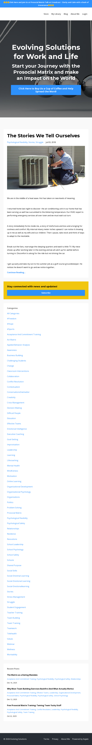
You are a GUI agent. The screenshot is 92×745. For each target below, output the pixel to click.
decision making (14, 408)
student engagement (16, 607)
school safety (13, 555)
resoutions (12, 539)
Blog (66, 14)
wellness (11, 649)
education (11, 418)
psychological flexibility (17, 142)
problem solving (14, 507)
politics (10, 502)
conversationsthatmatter (18, 392)
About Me (75, 14)
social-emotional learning (18, 581)
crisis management (15, 402)
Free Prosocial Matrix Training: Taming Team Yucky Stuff (34, 705)
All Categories (13, 313)
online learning (14, 481)
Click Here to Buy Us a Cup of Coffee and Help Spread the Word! (46, 90)
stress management (16, 597)
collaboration (13, 376)
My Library (56, 14)
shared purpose (14, 565)
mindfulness (12, 471)
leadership (12, 450)
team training (13, 623)
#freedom (11, 318)
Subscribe (46, 293)
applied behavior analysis (18, 345)
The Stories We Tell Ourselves (43, 136)
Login (84, 14)
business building (15, 355)
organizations (13, 497)
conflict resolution (15, 381)
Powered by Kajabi (80, 739)
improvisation (13, 444)
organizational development (20, 486)
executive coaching (15, 434)
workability (12, 654)
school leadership (15, 544)
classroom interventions (18, 371)
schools (10, 560)
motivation (12, 476)
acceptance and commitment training (24, 334)
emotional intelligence (17, 429)
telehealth (12, 633)
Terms (46, 739)
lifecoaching (12, 460)
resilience (11, 534)
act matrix (11, 339)
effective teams (14, 423)
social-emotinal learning (18, 576)
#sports (10, 329)
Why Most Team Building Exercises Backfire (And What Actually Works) (40, 688)
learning (11, 455)
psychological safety (16, 523)
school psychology (15, 549)
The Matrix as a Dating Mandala (22, 675)
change (10, 366)
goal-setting (12, 439)
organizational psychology (19, 492)
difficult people (13, 413)
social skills (12, 570)
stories (32, 142)
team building (13, 618)
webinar (11, 644)
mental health (13, 465)
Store (46, 14)
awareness (12, 350)
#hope (10, 324)
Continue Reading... (16, 272)
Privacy (55, 739)
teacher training (14, 612)
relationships (13, 528)
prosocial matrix (14, 513)
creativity (11, 397)
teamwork (12, 628)
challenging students (16, 360)
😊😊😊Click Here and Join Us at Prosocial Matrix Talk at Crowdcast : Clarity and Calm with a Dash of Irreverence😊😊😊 (46, 3)
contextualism (13, 387)
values (10, 639)
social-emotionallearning (18, 586)
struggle (39, 142)
